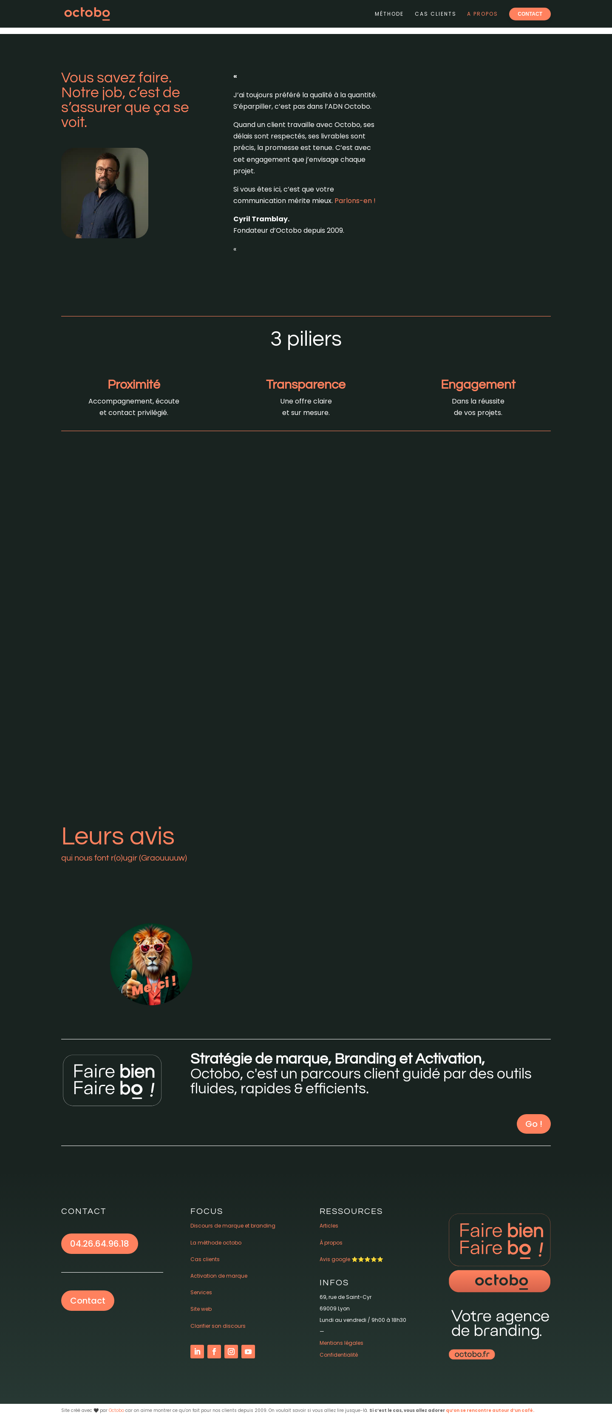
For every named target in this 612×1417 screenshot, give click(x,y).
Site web (201, 1309)
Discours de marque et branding (232, 1225)
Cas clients (435, 13)
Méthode (389, 13)
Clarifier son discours (218, 1325)
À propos (331, 1242)
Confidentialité (339, 1354)
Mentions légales (341, 1342)
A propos (482, 13)
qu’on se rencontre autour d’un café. (490, 1410)
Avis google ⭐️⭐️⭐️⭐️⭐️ (351, 1259)
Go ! (533, 1124)
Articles (329, 1225)
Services (201, 1292)
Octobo (116, 1410)
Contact (87, 1301)
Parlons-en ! (355, 201)
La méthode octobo (215, 1242)
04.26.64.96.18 (99, 1244)
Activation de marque (218, 1275)
